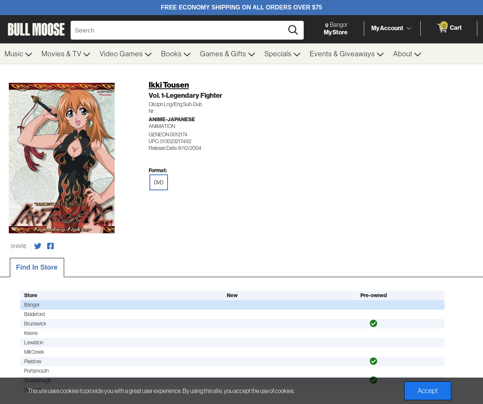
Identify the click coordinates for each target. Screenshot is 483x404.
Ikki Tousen (169, 85)
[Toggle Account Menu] (408, 28)
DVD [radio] (158, 182)
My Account (387, 28)
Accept (428, 390)
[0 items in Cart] (449, 28)
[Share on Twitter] (38, 246)
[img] (373, 323)
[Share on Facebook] (50, 246)
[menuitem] (18, 53)
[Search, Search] (178, 30)
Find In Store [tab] (37, 267)
